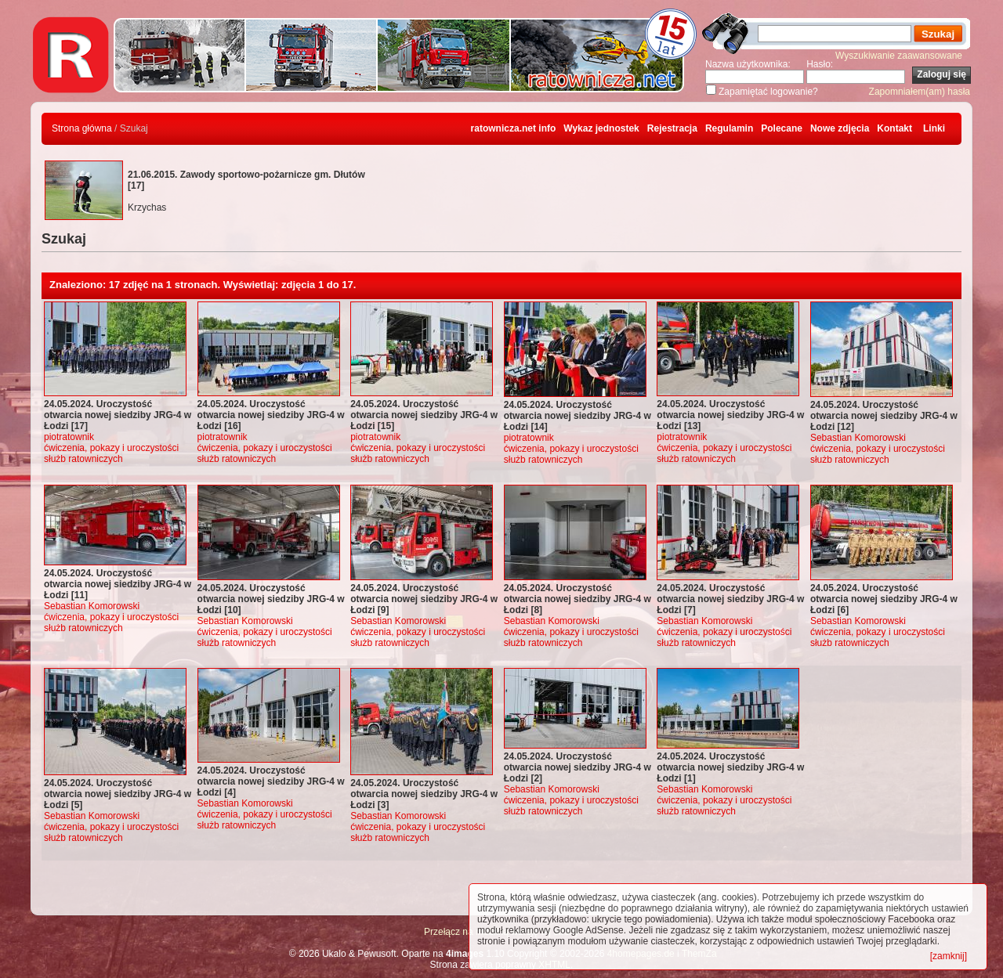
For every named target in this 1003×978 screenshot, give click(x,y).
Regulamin (729, 128)
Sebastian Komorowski (858, 437)
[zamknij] (948, 956)
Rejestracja (672, 128)
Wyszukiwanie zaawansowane (898, 55)
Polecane (781, 128)
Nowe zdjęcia (839, 128)
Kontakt (894, 128)
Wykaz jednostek (601, 128)
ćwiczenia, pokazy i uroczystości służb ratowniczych (111, 453)
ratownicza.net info (513, 128)
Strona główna (82, 128)
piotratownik (69, 436)
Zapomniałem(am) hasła (919, 91)
